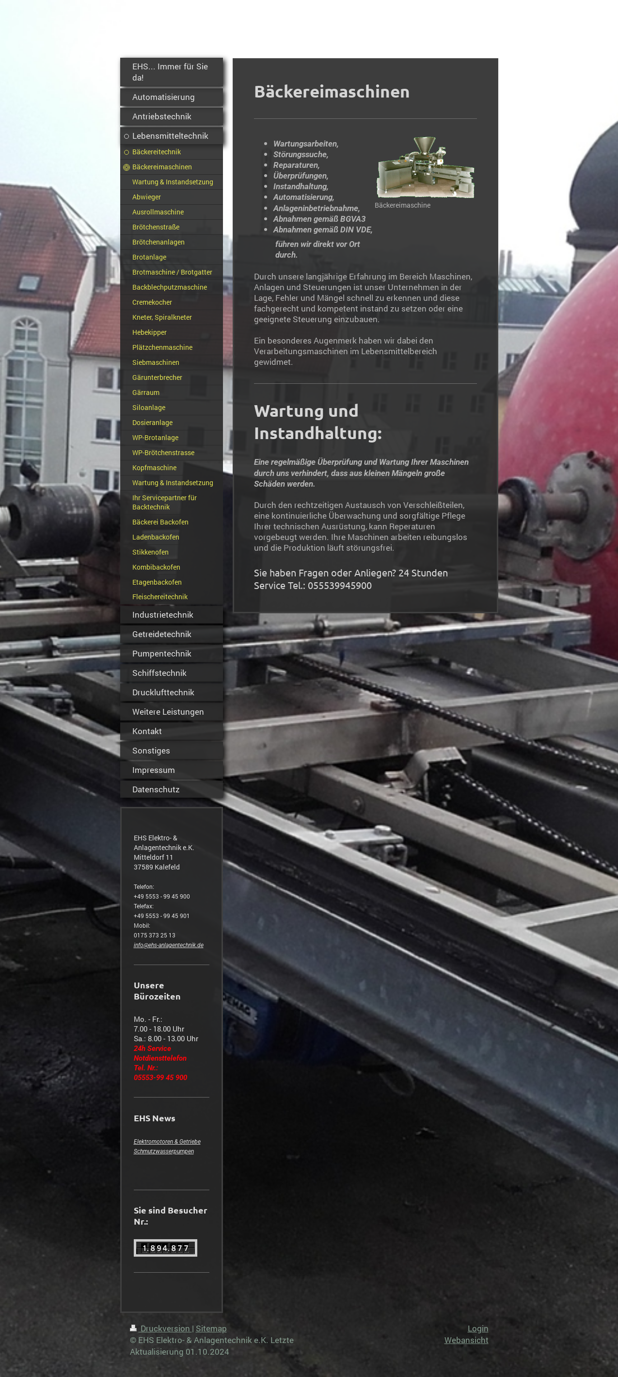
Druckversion (161, 1328)
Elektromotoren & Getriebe (167, 1141)
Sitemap (211, 1328)
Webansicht (466, 1339)
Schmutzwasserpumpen (164, 1151)
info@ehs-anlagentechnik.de (169, 945)
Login (478, 1328)
